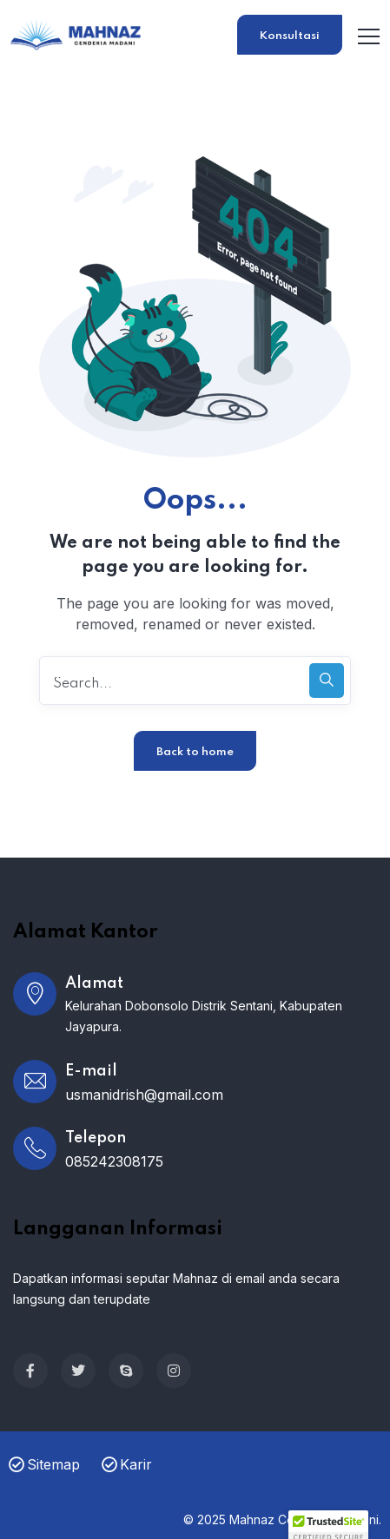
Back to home (195, 752)
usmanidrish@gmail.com (144, 1094)
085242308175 (114, 1161)
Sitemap (44, 1464)
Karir (127, 1464)
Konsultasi (290, 36)
